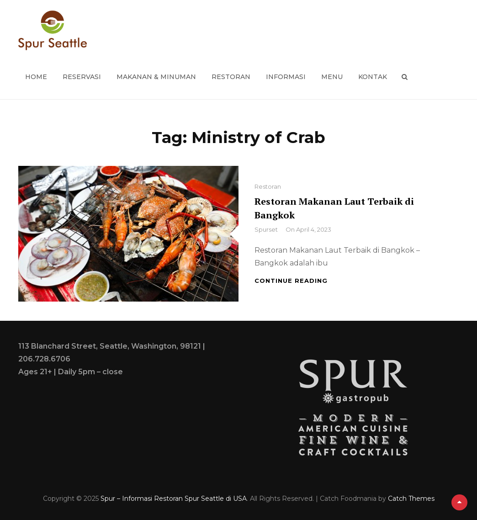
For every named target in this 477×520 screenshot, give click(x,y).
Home (36, 77)
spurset (266, 229)
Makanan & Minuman (156, 77)
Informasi (286, 77)
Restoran (231, 77)
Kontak (372, 77)
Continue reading (291, 280)
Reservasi (82, 77)
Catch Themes (411, 498)
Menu (332, 77)
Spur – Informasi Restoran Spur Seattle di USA (174, 498)
